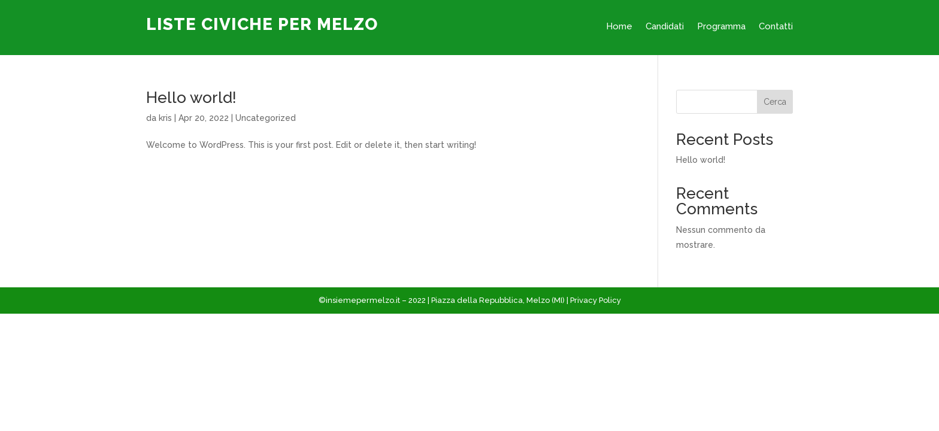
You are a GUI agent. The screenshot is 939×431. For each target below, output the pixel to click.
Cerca (775, 102)
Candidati (665, 27)
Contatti (776, 27)
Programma (721, 27)
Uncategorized (265, 118)
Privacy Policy (595, 300)
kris (165, 118)
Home (619, 27)
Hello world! (191, 98)
